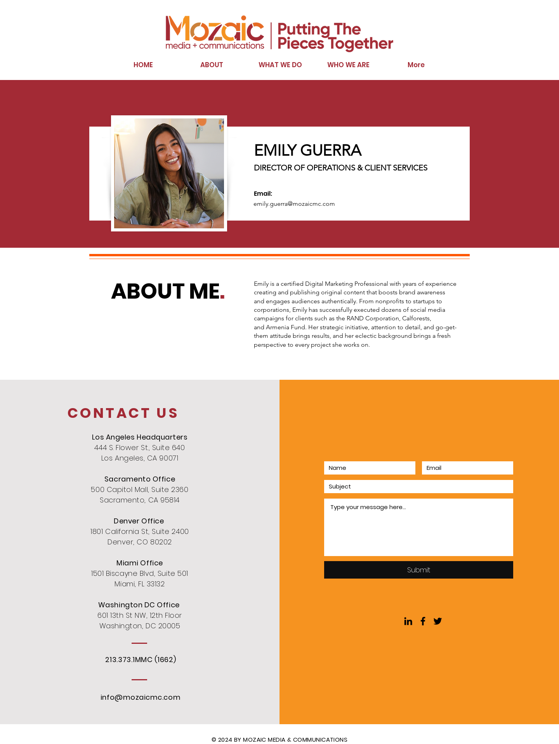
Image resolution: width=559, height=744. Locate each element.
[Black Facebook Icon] (423, 621)
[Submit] (418, 570)
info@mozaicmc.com (141, 697)
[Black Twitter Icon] (437, 621)
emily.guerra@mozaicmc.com (294, 203)
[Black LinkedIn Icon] (408, 621)
